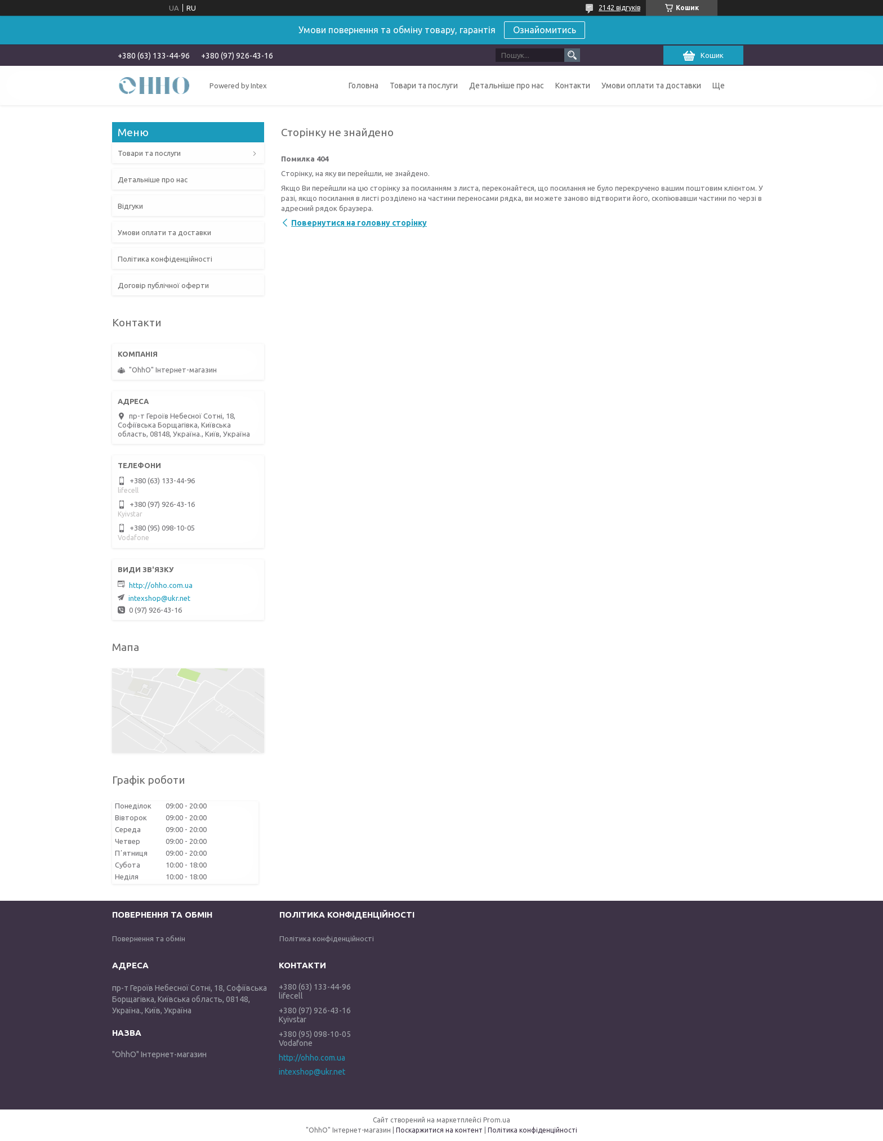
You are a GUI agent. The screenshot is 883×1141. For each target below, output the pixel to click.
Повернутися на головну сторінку (359, 222)
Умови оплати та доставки (651, 85)
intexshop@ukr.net (159, 598)
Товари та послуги (424, 85)
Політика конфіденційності (165, 259)
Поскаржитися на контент (439, 1130)
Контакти (572, 85)
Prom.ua (496, 1120)
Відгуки (130, 206)
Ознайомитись (544, 30)
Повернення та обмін (148, 938)
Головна (363, 85)
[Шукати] (572, 55)
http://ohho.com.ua (161, 585)
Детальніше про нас (506, 85)
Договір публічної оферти (163, 285)
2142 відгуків (619, 7)
